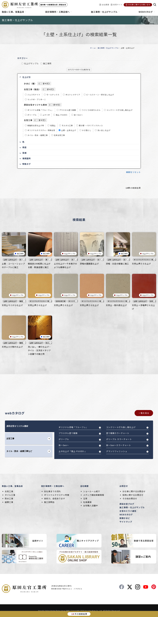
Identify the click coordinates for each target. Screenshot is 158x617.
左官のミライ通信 (127, 510)
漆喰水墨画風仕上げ (89, 263)
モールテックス (52, 94)
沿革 (85, 498)
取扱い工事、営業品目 (12, 486)
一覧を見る (144, 412)
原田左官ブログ (126, 503)
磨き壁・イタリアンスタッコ (91, 125)
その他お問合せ (129, 498)
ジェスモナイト (33, 94)
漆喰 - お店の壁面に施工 (117, 263)
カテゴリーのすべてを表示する (79, 70)
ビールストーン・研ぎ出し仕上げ (100, 94)
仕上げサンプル (31, 63)
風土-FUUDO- (62, 115)
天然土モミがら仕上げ (12, 305)
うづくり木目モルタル (91, 110)
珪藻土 (53, 125)
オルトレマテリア (72, 94)
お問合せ (123, 486)
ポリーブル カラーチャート (119, 439)
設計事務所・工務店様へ (52, 486)
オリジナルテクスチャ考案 (56, 494)
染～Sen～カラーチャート (118, 445)
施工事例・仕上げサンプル (108, 48)
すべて (46, 83)
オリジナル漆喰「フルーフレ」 (40, 110)
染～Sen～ (78, 115)
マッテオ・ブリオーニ (36, 99)
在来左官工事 (59, 135)
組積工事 (9, 502)
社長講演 (87, 502)
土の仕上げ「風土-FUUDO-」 (73, 451)
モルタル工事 (67, 125)
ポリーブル (32, 115)
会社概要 (84, 486)
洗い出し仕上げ (103, 130)
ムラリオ (46, 115)
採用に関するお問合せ (132, 494)
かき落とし (86, 130)
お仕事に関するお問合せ (134, 491)
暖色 (21, 301)
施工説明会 (49, 502)
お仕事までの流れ (52, 491)
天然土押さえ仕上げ (141, 263)
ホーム (92, 48)
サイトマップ (125, 521)
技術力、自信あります (54, 498)
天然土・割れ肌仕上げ (116, 305)
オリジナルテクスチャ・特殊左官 (41, 130)
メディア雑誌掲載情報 (93, 494)
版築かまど (124, 518)
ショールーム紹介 (91, 491)
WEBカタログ (126, 514)
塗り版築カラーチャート (117, 433)
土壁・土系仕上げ (68, 130)
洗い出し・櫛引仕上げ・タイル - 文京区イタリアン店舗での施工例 (39, 350)
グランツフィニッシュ (116, 451)
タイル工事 (10, 494)
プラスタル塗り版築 (67, 110)
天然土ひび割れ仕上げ (12, 346)
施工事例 (47, 63)
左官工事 (9, 491)
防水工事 (9, 498)
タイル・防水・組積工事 (37, 135)
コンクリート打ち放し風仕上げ (119, 110)
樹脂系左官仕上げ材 (35, 125)
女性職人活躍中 (90, 505)
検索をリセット (133, 172)
